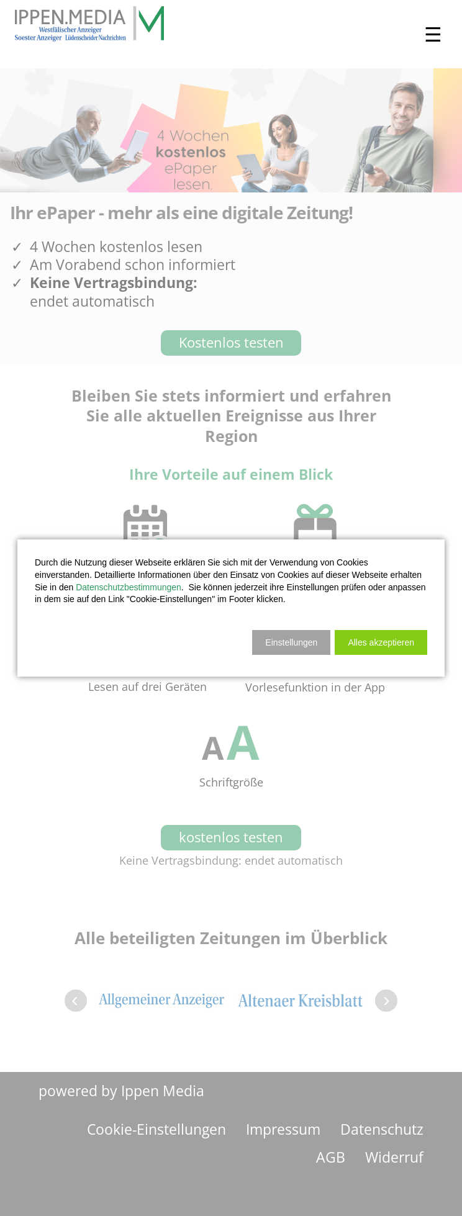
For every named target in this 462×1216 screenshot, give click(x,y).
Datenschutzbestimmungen (128, 587)
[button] (381, 642)
